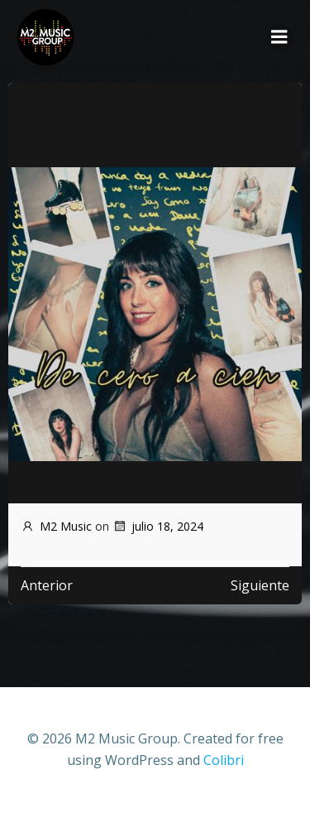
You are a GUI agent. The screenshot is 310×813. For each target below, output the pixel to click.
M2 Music (56, 526)
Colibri (223, 760)
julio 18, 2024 (157, 526)
